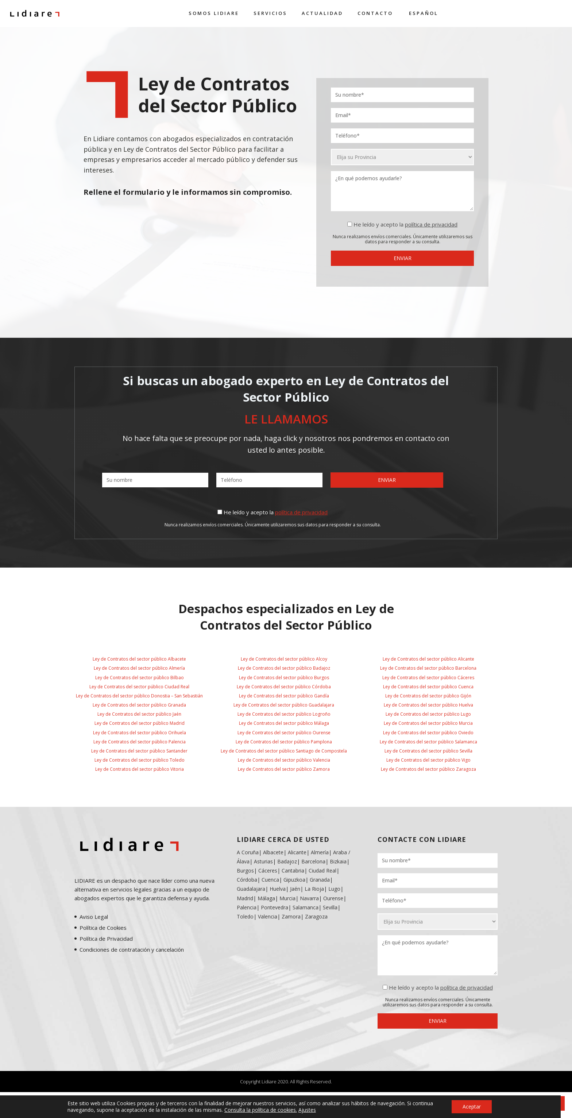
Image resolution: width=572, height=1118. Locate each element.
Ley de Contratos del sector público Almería (139, 668)
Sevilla (330, 907)
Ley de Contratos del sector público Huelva (428, 705)
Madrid (245, 898)
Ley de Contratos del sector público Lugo (428, 714)
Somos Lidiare (214, 13)
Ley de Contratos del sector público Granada (139, 705)
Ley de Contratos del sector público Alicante (428, 659)
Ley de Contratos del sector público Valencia (284, 760)
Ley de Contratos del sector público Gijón (428, 696)
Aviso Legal (94, 916)
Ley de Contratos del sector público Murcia (428, 723)
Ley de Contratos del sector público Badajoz (284, 668)
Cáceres (267, 870)
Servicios (270, 13)
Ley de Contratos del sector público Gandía (284, 696)
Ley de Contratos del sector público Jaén (139, 714)
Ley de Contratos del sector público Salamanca (428, 742)
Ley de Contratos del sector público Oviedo (428, 733)
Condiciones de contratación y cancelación (132, 949)
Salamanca (305, 907)
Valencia (267, 916)
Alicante (297, 852)
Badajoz (287, 861)
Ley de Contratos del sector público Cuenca (428, 687)
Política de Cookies (103, 927)
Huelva (278, 888)
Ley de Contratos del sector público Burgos (284, 677)
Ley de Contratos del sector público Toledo (139, 760)
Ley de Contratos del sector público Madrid (139, 723)
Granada (319, 879)
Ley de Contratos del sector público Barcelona (428, 668)
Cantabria (293, 870)
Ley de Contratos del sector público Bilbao (139, 677)
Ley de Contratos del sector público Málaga (284, 723)
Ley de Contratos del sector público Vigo (428, 760)
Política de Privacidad (106, 938)
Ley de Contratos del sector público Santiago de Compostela (284, 751)
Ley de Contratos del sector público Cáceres (428, 677)
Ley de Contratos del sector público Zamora (284, 769)
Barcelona (313, 861)
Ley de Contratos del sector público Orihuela (139, 733)
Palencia (246, 907)
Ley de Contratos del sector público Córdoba (284, 687)
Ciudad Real (322, 870)
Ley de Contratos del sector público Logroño (284, 714)
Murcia (287, 898)
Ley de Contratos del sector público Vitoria (139, 769)
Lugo (334, 888)
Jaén (295, 888)
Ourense (333, 898)
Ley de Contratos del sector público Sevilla (428, 751)
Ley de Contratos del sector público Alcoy (284, 659)
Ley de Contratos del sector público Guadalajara (283, 705)
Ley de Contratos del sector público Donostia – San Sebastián (139, 696)
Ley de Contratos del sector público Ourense (284, 733)
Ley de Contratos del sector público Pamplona (284, 742)
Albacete (273, 852)
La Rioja (314, 888)
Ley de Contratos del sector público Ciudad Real (139, 687)
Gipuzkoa (294, 879)
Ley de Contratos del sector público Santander (139, 751)
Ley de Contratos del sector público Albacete (139, 659)
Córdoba (247, 879)
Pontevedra (274, 907)
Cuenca (270, 879)
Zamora (291, 916)
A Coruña (248, 852)
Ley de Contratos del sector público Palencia (139, 742)
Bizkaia (338, 861)
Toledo (245, 916)
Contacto (375, 13)
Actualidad (322, 13)
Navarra (309, 898)
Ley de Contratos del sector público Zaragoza (428, 769)
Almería (320, 852)
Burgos (245, 870)
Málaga (266, 898)
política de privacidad (431, 224)
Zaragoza (316, 916)
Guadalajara (251, 888)
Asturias (263, 861)
